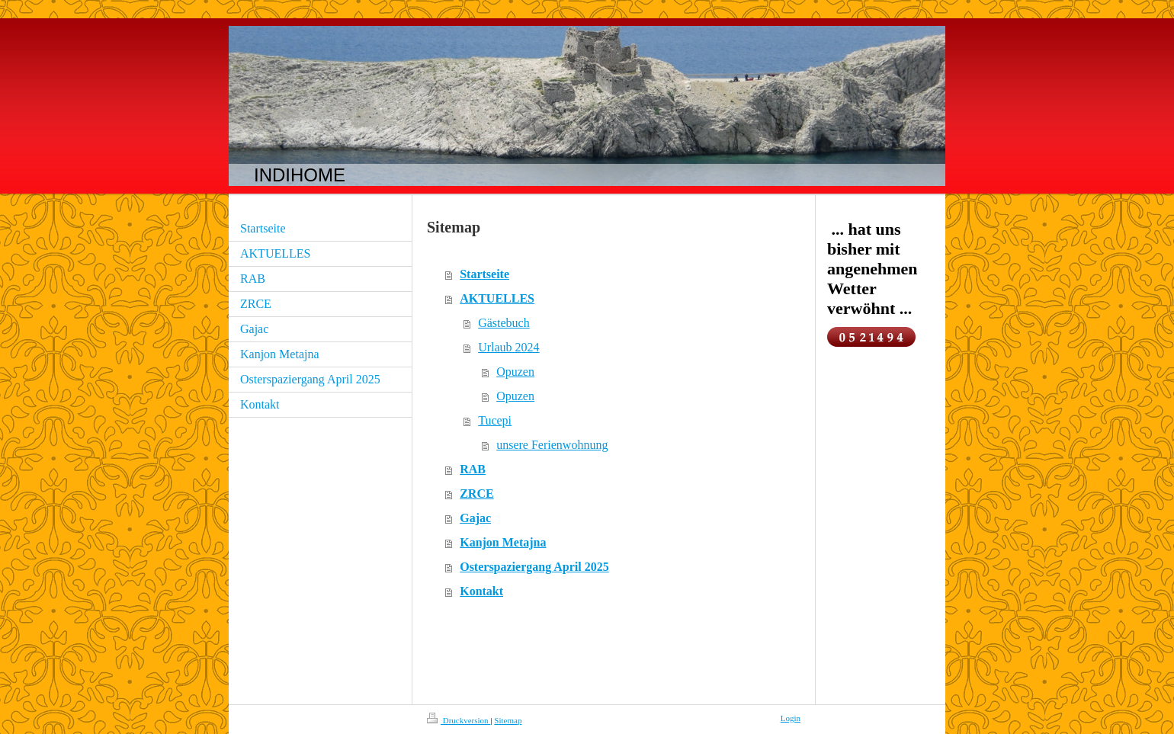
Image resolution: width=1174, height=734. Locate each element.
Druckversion (458, 720)
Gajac (475, 517)
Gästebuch (504, 322)
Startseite (484, 274)
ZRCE (476, 493)
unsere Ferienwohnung (552, 444)
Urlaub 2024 (508, 347)
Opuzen (515, 371)
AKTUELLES (497, 298)
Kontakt (481, 591)
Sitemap (507, 720)
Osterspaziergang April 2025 (534, 566)
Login (790, 718)
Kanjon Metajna (503, 542)
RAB (473, 469)
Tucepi (495, 420)
